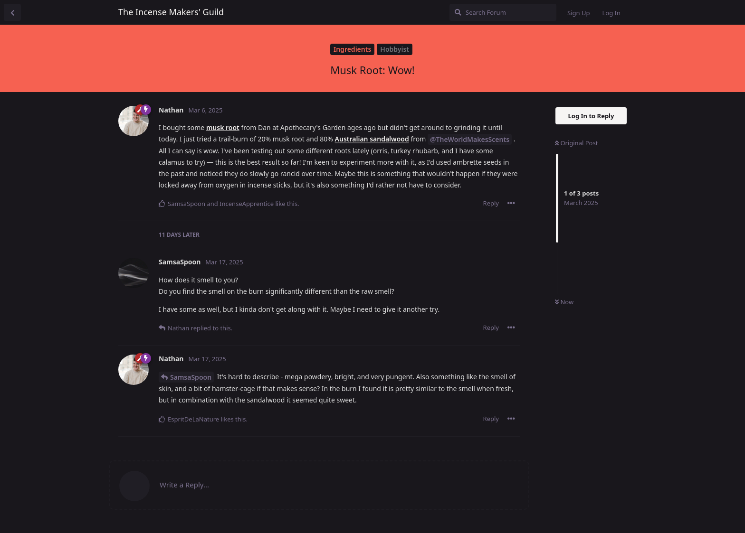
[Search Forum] (502, 12)
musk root (222, 127)
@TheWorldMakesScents (469, 139)
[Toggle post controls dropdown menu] (511, 203)
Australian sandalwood (372, 138)
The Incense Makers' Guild (171, 12)
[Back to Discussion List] (12, 12)
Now (564, 302)
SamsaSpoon (190, 377)
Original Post (576, 143)
